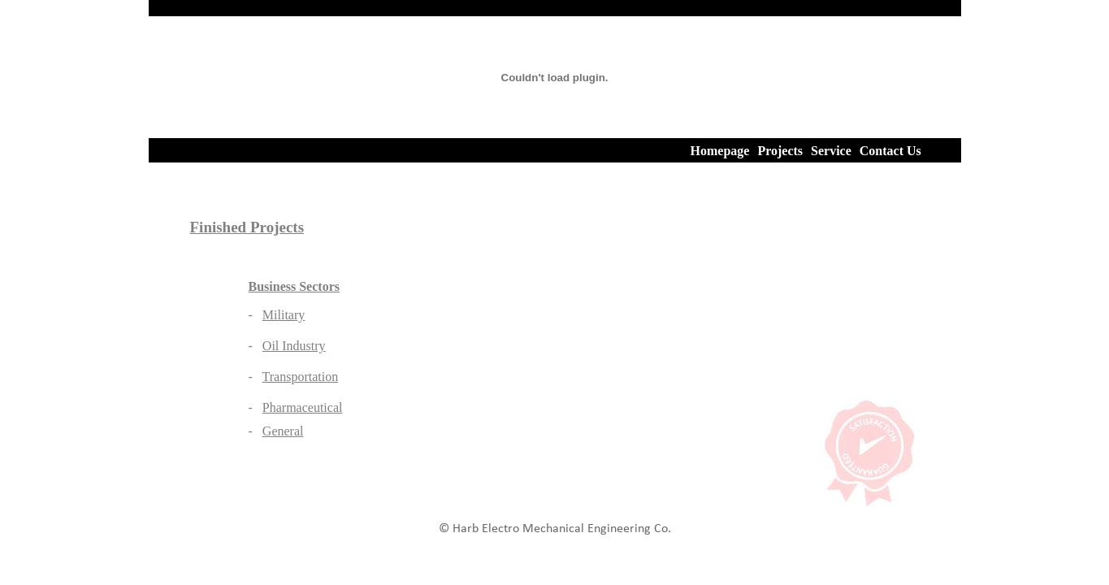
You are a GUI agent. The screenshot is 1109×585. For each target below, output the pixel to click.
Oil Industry (294, 346)
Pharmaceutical (302, 407)
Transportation (300, 377)
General (283, 431)
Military (283, 315)
